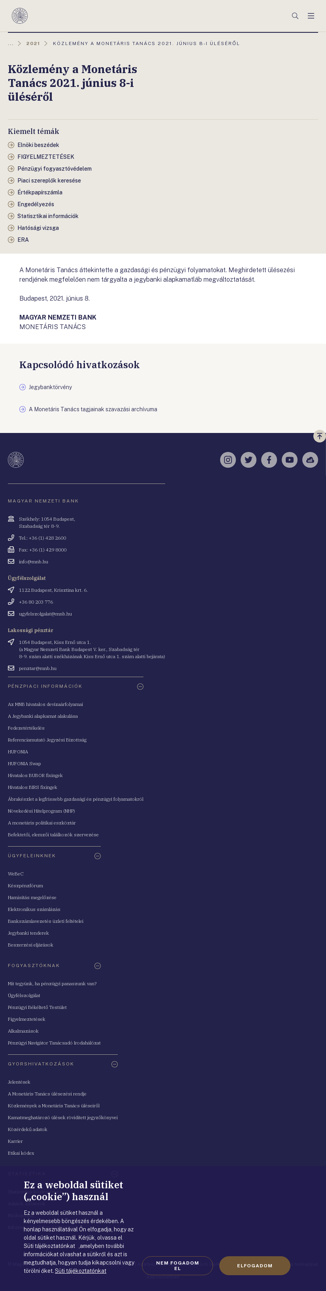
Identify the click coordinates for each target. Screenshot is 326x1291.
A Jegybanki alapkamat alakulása (43, 716)
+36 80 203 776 (36, 602)
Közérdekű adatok (27, 1129)
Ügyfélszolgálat (24, 995)
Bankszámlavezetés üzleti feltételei (45, 921)
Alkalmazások (23, 1031)
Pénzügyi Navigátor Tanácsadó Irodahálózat (54, 1043)
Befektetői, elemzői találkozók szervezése (53, 834)
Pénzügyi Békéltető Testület (37, 1007)
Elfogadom (255, 1265)
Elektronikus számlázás (34, 909)
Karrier (15, 1141)
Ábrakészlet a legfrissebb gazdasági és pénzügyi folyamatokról (75, 799)
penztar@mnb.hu (38, 668)
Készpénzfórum (25, 885)
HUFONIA (18, 752)
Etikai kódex (21, 1153)
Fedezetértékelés (26, 728)
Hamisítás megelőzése (32, 897)
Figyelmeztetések (26, 1019)
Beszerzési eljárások (30, 945)
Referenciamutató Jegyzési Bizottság (47, 740)
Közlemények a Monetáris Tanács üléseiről (54, 1105)
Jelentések (19, 1082)
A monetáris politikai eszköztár (42, 823)
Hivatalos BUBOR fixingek (35, 775)
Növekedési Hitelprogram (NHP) (41, 811)
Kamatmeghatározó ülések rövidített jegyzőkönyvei (63, 1117)
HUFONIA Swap (24, 763)
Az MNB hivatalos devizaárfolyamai (45, 704)
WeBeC (16, 874)
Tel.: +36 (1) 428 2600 (42, 538)
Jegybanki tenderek (28, 933)
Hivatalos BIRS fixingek (32, 787)
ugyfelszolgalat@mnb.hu (45, 614)
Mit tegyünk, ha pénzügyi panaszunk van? (52, 983)
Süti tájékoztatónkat (80, 1271)
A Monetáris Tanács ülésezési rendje (47, 1094)
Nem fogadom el (177, 1265)
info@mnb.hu (33, 562)
